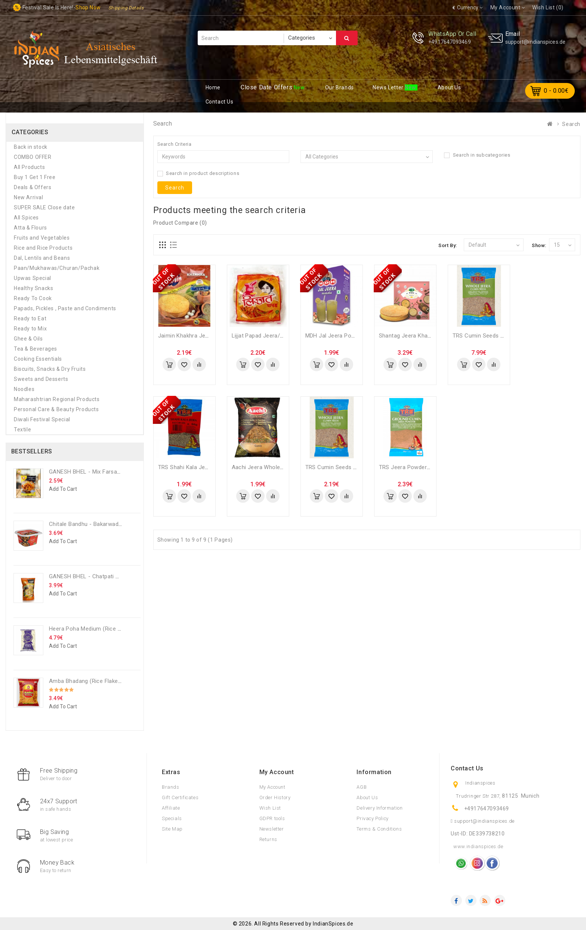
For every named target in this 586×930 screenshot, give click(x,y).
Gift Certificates (180, 797)
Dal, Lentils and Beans (42, 258)
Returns (268, 839)
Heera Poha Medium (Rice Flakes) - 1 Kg (101, 628)
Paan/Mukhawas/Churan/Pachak (56, 268)
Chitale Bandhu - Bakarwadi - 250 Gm (97, 524)
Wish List (270, 808)
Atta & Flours (30, 228)
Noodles (24, 389)
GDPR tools (272, 818)
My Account (272, 787)
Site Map (172, 829)
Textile (22, 429)
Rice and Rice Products (43, 248)
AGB (362, 787)
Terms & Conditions (379, 829)
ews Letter (389, 87)
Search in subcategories (477, 155)
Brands (170, 787)
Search (346, 38)
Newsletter (271, 829)
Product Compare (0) (180, 223)
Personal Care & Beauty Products (56, 409)
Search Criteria (174, 144)
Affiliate (171, 808)
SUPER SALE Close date (44, 207)
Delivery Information (380, 808)
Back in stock (30, 147)
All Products (29, 167)
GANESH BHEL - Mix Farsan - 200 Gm (97, 471)
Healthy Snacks (33, 288)
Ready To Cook (33, 298)
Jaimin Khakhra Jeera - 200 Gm (199, 335)
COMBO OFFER (33, 157)
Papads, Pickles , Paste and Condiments (65, 308)
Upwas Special (32, 278)
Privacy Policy (372, 818)
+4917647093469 (449, 42)
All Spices (26, 218)
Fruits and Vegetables (42, 238)
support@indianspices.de (535, 42)
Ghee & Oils (28, 339)
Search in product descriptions (198, 173)
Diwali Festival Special (42, 419)
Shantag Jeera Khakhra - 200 (416, 335)
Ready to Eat (30, 318)
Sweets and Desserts (41, 379)
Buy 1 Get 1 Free (35, 177)
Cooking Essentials (38, 359)
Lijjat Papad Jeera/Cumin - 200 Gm (277, 335)
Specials (172, 818)
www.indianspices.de (478, 846)
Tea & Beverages (35, 349)
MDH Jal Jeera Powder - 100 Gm (347, 335)
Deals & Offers (32, 187)
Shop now (88, 7)
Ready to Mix (30, 329)
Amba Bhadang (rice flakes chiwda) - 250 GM (109, 681)
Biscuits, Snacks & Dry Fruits (50, 369)
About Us (367, 797)
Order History (275, 797)
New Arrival (28, 197)
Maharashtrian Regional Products (57, 399)
